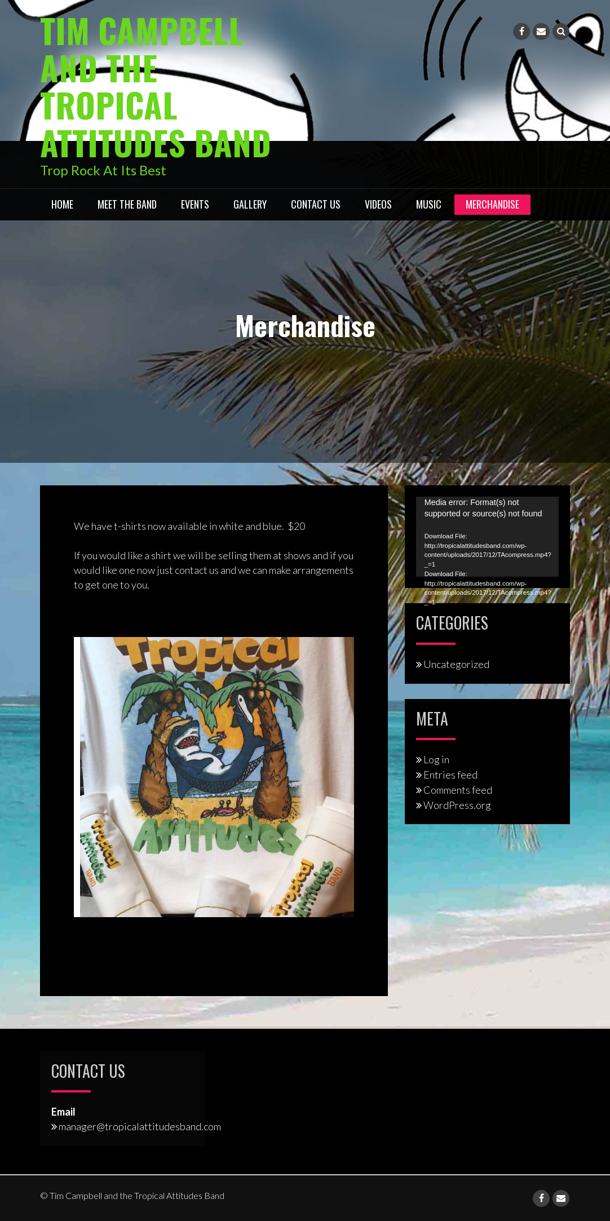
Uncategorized (456, 663)
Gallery (250, 203)
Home (62, 203)
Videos (378, 203)
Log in (436, 759)
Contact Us (316, 203)
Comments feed (457, 789)
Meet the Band (127, 203)
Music (428, 203)
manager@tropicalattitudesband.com (140, 1126)
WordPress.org (457, 804)
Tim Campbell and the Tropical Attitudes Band (156, 85)
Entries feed (450, 774)
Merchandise (492, 203)
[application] (487, 536)
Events (195, 203)
